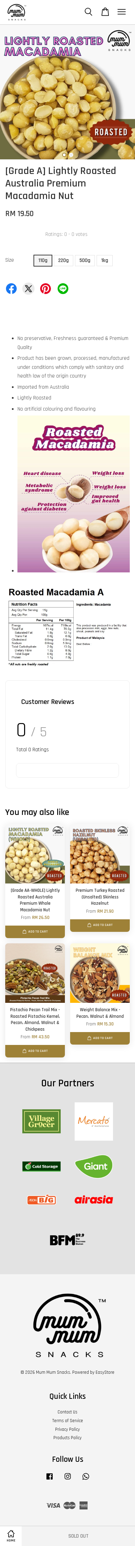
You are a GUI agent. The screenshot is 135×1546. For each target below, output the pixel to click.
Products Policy (67, 1438)
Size (9, 260)
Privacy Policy (67, 1429)
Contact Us (67, 1412)
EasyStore (105, 1372)
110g (42, 260)
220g (63, 260)
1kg (104, 260)
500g (85, 260)
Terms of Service (67, 1421)
